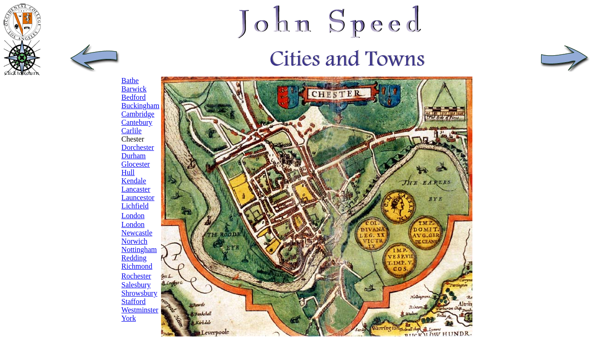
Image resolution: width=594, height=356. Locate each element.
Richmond (137, 266)
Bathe (130, 80)
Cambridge (138, 114)
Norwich (135, 241)
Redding (134, 258)
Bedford (134, 97)
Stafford (134, 301)
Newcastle (137, 233)
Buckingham (141, 106)
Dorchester (138, 147)
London (133, 224)
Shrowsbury (139, 293)
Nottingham (139, 249)
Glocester (136, 164)
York (129, 318)
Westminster (140, 310)
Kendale (134, 181)
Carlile (132, 131)
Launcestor (138, 197)
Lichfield (135, 206)
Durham (134, 156)
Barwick (134, 89)
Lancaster (136, 189)
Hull (128, 172)
